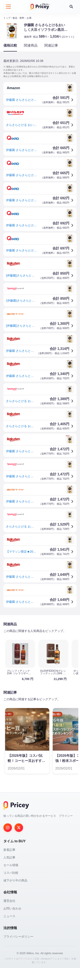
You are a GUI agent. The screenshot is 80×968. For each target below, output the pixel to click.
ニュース (9, 916)
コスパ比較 (10, 872)
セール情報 (10, 865)
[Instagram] (7, 827)
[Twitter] (19, 827)
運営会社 (9, 900)
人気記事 (9, 857)
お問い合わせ (12, 908)
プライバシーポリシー (18, 936)
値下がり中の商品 (15, 880)
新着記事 (9, 849)
